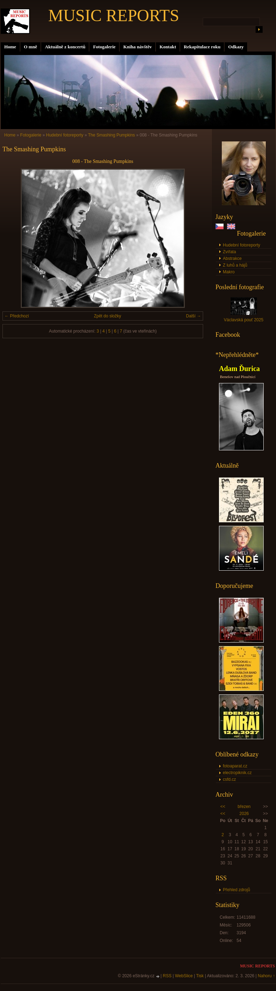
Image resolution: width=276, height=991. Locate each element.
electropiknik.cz (237, 772)
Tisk (200, 975)
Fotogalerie (104, 46)
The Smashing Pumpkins (111, 135)
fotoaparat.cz (235, 766)
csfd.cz (229, 779)
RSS (167, 975)
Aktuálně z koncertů (65, 46)
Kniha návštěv (137, 46)
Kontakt (167, 46)
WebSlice (184, 975)
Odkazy (236, 46)
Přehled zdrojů (236, 889)
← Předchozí (17, 316)
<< (222, 806)
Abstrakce (232, 258)
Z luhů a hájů (235, 265)
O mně (30, 46)
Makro (228, 271)
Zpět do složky (107, 316)
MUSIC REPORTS (113, 15)
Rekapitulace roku (202, 46)
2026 (244, 813)
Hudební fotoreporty (241, 245)
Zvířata (229, 251)
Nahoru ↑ (266, 975)
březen (244, 806)
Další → (193, 316)
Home (10, 46)
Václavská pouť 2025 (244, 319)
